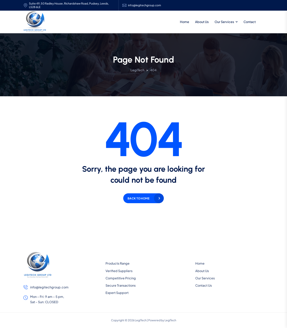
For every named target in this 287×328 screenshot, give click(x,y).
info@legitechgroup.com (144, 5)
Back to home (138, 198)
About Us (202, 22)
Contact (249, 22)
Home (184, 22)
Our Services (224, 22)
